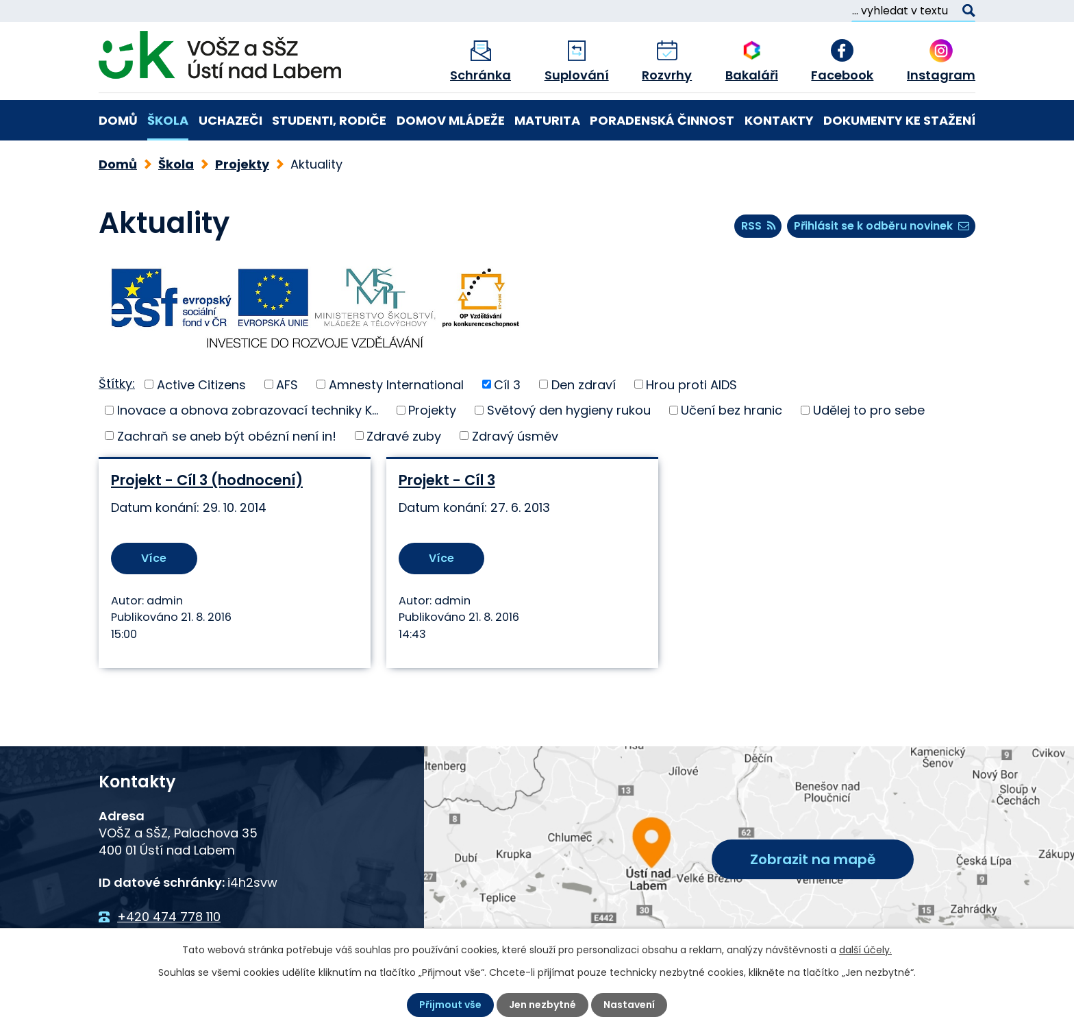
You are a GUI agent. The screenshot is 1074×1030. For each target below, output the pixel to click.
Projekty (242, 164)
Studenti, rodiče (329, 120)
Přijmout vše (450, 1004)
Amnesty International (396, 384)
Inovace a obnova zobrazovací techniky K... (247, 410)
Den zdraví (583, 384)
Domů (118, 120)
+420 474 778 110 (169, 916)
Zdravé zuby (403, 435)
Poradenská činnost (662, 120)
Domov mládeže (451, 120)
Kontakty (779, 120)
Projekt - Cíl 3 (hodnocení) (207, 480)
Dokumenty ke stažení (899, 120)
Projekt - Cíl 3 (446, 480)
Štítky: (117, 383)
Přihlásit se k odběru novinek (881, 226)
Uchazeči (230, 120)
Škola (167, 120)
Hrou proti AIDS (691, 384)
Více (153, 558)
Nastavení (629, 1004)
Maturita (547, 120)
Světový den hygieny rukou (569, 410)
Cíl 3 (507, 384)
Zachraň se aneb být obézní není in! (226, 435)
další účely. (865, 950)
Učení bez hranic (731, 410)
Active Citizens (201, 384)
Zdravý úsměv (515, 435)
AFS (287, 384)
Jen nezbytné (542, 1004)
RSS (758, 226)
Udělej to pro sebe (869, 410)
